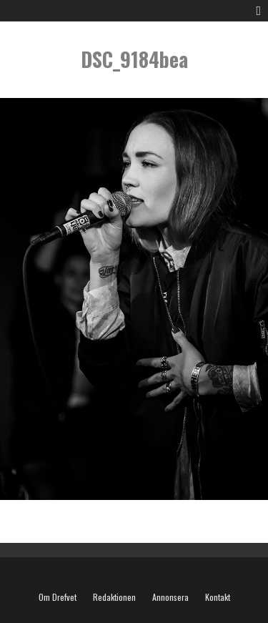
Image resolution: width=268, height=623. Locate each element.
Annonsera (170, 597)
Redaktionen (114, 597)
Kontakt (217, 597)
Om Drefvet (57, 597)
